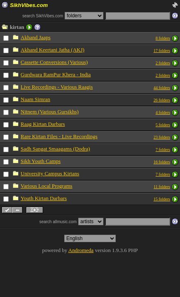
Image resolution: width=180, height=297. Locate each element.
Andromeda (81, 250)
